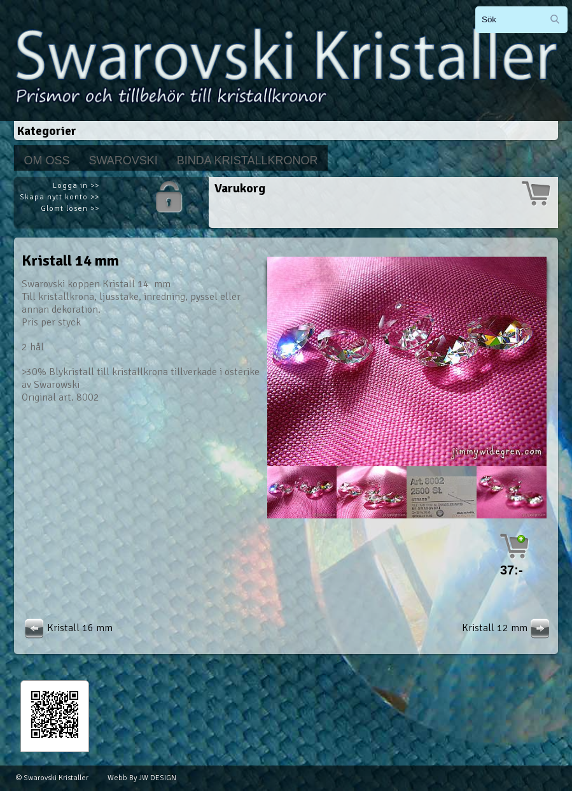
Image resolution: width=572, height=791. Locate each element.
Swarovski (122, 160)
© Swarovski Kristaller (52, 778)
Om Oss (46, 160)
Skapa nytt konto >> (59, 197)
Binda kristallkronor (247, 160)
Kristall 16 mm (67, 628)
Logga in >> (76, 185)
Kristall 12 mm (507, 628)
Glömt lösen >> (70, 208)
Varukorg (239, 188)
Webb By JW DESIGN (142, 778)
